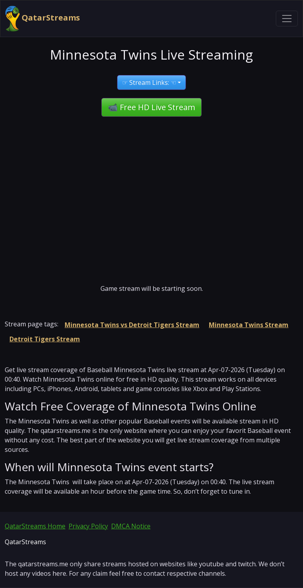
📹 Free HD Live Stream (151, 107)
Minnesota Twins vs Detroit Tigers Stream (132, 324)
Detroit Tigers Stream (44, 339)
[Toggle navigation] (287, 18)
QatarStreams (42, 19)
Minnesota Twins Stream (248, 324)
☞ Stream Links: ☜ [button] (149, 82)
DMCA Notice (131, 526)
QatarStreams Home (35, 526)
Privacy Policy (88, 526)
